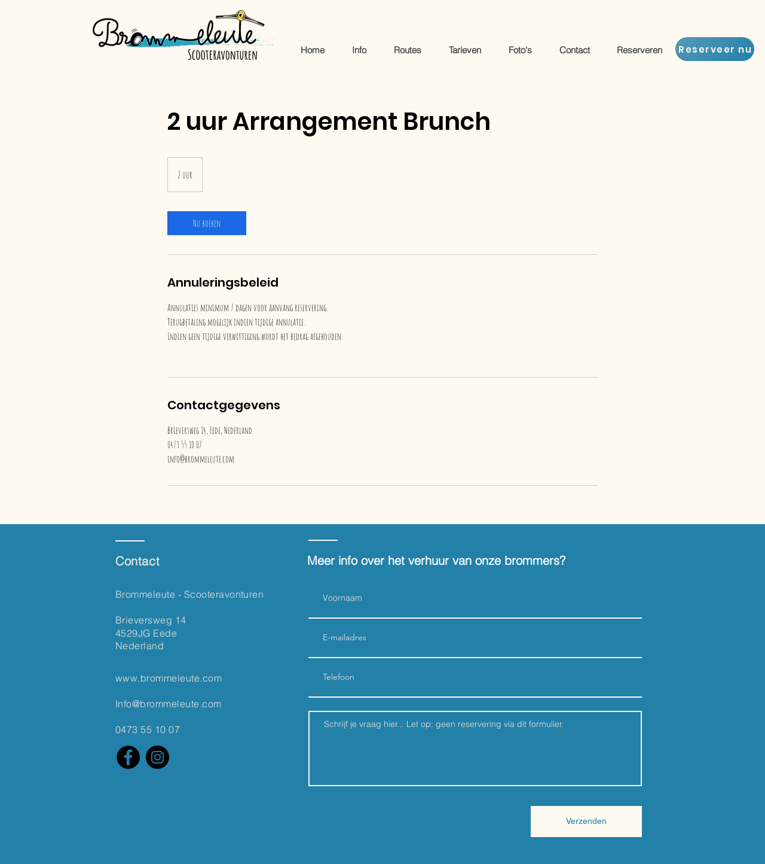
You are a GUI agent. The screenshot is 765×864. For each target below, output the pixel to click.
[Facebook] (128, 757)
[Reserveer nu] (714, 49)
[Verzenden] (586, 821)
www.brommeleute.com (168, 678)
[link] (206, 223)
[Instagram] (157, 757)
